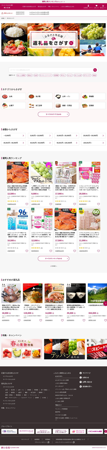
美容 (25, 395)
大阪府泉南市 (11, 251)
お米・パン (21, 390)
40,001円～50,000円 (37, 143)
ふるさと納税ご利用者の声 (62, 398)
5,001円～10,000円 (37, 135)
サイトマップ (25, 439)
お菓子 (20, 392)
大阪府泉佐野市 (83, 251)
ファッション (33, 395)
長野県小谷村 (92, 320)
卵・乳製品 (44, 390)
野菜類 (36, 390)
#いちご (70, 75)
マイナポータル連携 (60, 415)
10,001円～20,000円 (64, 135)
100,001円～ (87, 143)
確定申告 (57, 412)
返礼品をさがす (42, 6)
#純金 (94, 75)
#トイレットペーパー (46, 75)
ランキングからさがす (9, 400)
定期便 (37, 397)
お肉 (6, 390)
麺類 (26, 392)
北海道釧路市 (49, 320)
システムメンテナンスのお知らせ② (39, 12)
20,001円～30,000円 (90, 135)
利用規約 (47, 439)
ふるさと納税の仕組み (61, 383)
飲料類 (13, 392)
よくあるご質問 (59, 401)
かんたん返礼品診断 (60, 392)
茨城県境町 (58, 204)
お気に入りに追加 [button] (27, 204)
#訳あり (30, 75)
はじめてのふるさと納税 (62, 380)
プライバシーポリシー (41, 442)
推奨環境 (37, 439)
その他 (44, 397)
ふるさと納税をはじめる (67, 6)
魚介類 (13, 390)
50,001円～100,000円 (64, 143)
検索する (95, 70)
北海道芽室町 (27, 320)
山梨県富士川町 (35, 204)
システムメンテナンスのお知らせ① (39, 14)
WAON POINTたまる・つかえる (64, 395)
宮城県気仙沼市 (11, 204)
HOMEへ (54, 266)
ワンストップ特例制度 (61, 409)
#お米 (35, 75)
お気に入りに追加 (19, 320)
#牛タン (63, 75)
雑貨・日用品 (9, 395)
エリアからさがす (8, 376)
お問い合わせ (86, 382)
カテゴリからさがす (8, 387)
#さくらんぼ (77, 75)
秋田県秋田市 (83, 204)
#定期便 (56, 75)
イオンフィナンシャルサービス (63, 442)
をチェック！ (52, 1)
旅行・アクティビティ (11, 397)
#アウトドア (87, 75)
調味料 (40, 392)
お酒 (6, 392)
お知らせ (84, 377)
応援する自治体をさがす (29, 6)
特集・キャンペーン (53, 6)
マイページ (85, 373)
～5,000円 (7, 135)
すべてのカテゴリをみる (53, 114)
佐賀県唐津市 (5, 320)
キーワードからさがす (9, 379)
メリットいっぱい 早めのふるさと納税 (65, 389)
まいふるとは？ (59, 386)
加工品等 (33, 392)
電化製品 (18, 395)
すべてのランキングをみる (53, 258)
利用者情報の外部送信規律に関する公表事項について (70, 439)
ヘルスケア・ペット (26, 397)
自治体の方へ (86, 386)
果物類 (29, 390)
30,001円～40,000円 (10, 143)
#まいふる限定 (21, 75)
